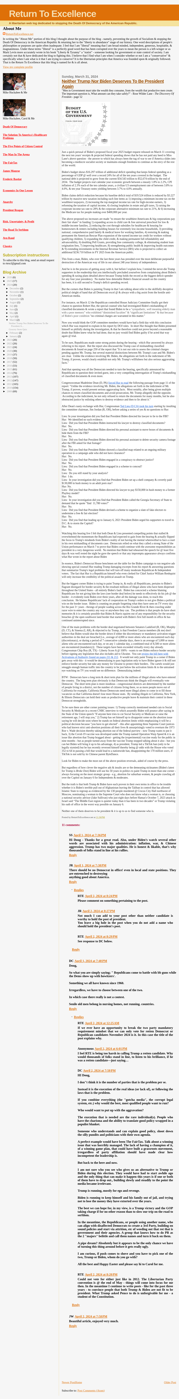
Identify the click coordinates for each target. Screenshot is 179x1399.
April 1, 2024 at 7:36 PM (90, 835)
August (13, 302)
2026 (10, 277)
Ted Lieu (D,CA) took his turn (136, 406)
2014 (10, 373)
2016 (10, 365)
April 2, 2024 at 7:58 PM (91, 1316)
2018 (10, 358)
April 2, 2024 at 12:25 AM (102, 1023)
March (13, 320)
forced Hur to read (118, 382)
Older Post (170, 1382)
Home (78, 1382)
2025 (10, 281)
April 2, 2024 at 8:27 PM (98, 911)
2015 (10, 369)
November (15, 292)
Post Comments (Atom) (91, 1390)
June (12, 309)
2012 (10, 380)
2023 (10, 339)
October (14, 295)
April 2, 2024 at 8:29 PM (101, 936)
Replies (79, 890)
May (12, 313)
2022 (10, 343)
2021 (10, 347)
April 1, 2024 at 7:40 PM (91, 961)
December (15, 288)
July (12, 306)
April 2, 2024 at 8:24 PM (101, 896)
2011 (10, 384)
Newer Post (68, 1382)
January (14, 336)
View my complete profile (18, 67)
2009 (10, 391)
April (12, 316)
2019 (10, 354)
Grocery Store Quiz (18, 329)
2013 (10, 376)
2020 (10, 350)
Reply (73, 855)
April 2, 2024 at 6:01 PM (111, 1048)
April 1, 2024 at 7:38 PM (90, 865)
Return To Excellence (52, 14)
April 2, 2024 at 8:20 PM (101, 1274)
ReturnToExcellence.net (19, 34)
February (14, 333)
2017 (10, 361)
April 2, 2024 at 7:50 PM (99, 1070)
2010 (10, 387)
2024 (10, 284)
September (15, 299)
